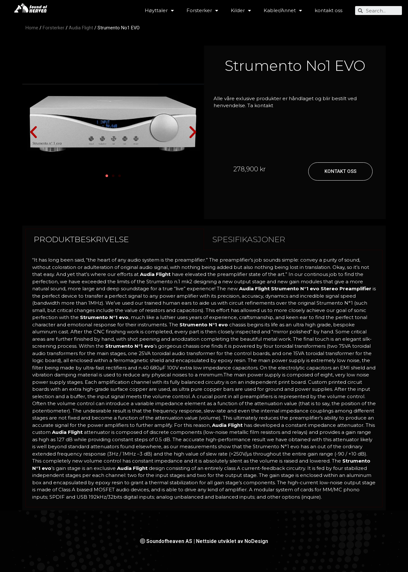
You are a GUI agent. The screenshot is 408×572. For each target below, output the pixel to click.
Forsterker (202, 10)
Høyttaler (159, 10)
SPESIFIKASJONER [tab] (248, 239)
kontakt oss (328, 10)
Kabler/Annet (283, 10)
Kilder (241, 10)
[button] (33, 132)
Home (32, 28)
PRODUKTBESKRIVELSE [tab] (81, 239)
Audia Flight (81, 28)
